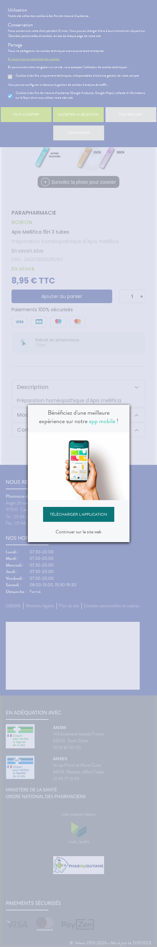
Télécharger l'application (78, 514)
